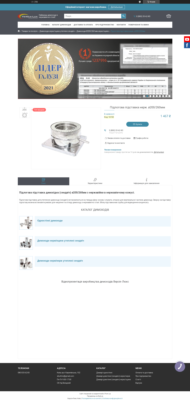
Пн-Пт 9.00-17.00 (64, 379)
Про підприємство (104, 25)
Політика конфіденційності (112, 398)
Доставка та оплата (83, 25)
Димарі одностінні (104, 373)
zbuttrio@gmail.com (65, 376)
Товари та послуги (29, 31)
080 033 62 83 (24, 373)
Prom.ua (108, 394)
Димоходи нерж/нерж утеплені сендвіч (60, 260)
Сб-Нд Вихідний (64, 383)
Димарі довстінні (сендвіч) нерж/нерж (113, 376)
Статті (138, 379)
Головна (45, 25)
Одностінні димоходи (50, 220)
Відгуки (139, 383)
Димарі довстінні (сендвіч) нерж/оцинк (113, 379)
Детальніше (117, 7)
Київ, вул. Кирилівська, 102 (68, 373)
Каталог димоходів (61, 25)
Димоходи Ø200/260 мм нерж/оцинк (93, 31)
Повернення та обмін (138, 25)
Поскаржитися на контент (91, 398)
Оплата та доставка (144, 373)
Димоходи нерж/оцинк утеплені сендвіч (57, 31)
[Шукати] (123, 16)
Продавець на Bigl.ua (95, 396)
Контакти (121, 25)
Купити (139, 124)
